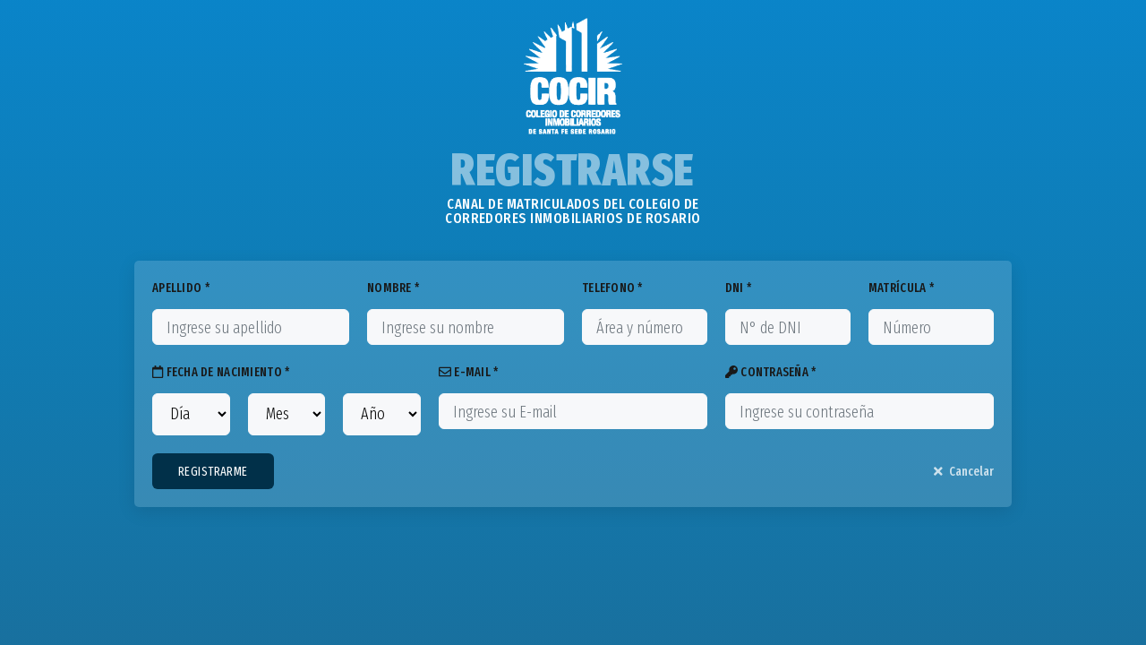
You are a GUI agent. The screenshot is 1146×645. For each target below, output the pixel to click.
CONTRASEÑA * (771, 372)
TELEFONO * (612, 288)
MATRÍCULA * (901, 288)
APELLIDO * (181, 288)
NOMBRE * (393, 288)
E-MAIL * (469, 372)
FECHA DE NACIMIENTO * (220, 372)
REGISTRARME (213, 471)
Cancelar (964, 471)
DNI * (738, 288)
